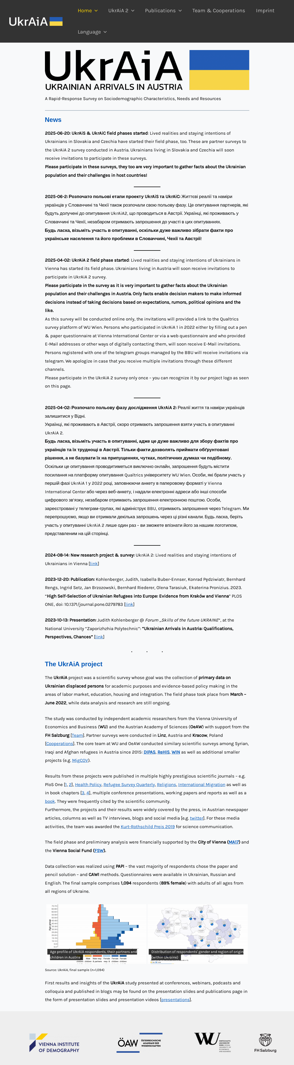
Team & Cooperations (218, 10)
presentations (175, 999)
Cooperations (59, 743)
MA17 (234, 842)
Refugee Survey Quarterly (129, 784)
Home (88, 10)
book (50, 801)
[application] (95, 10)
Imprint (265, 10)
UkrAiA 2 (121, 10)
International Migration (201, 784)
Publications (163, 10)
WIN (176, 752)
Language (92, 32)
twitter (196, 818)
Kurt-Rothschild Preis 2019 (148, 826)
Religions (166, 784)
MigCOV (80, 760)
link (94, 563)
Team (77, 735)
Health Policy (88, 784)
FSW (98, 850)
